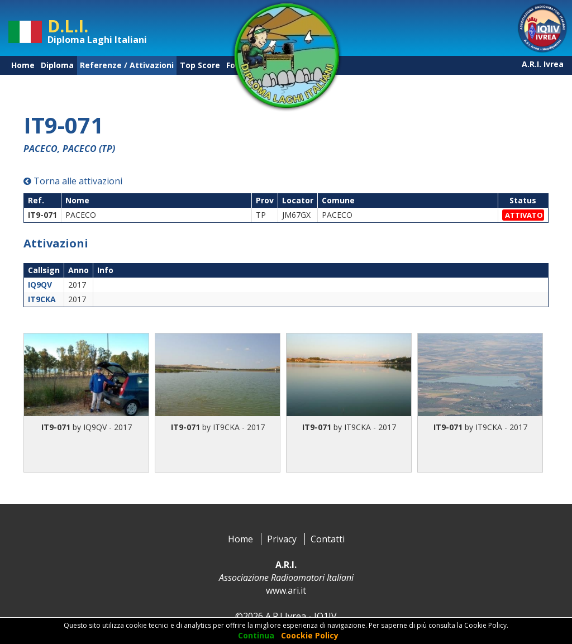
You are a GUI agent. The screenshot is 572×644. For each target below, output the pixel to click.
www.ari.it (286, 590)
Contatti (328, 539)
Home (23, 65)
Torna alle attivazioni (72, 181)
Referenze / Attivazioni (127, 65)
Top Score (200, 65)
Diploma (57, 65)
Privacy (282, 539)
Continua (256, 635)
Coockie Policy (310, 635)
